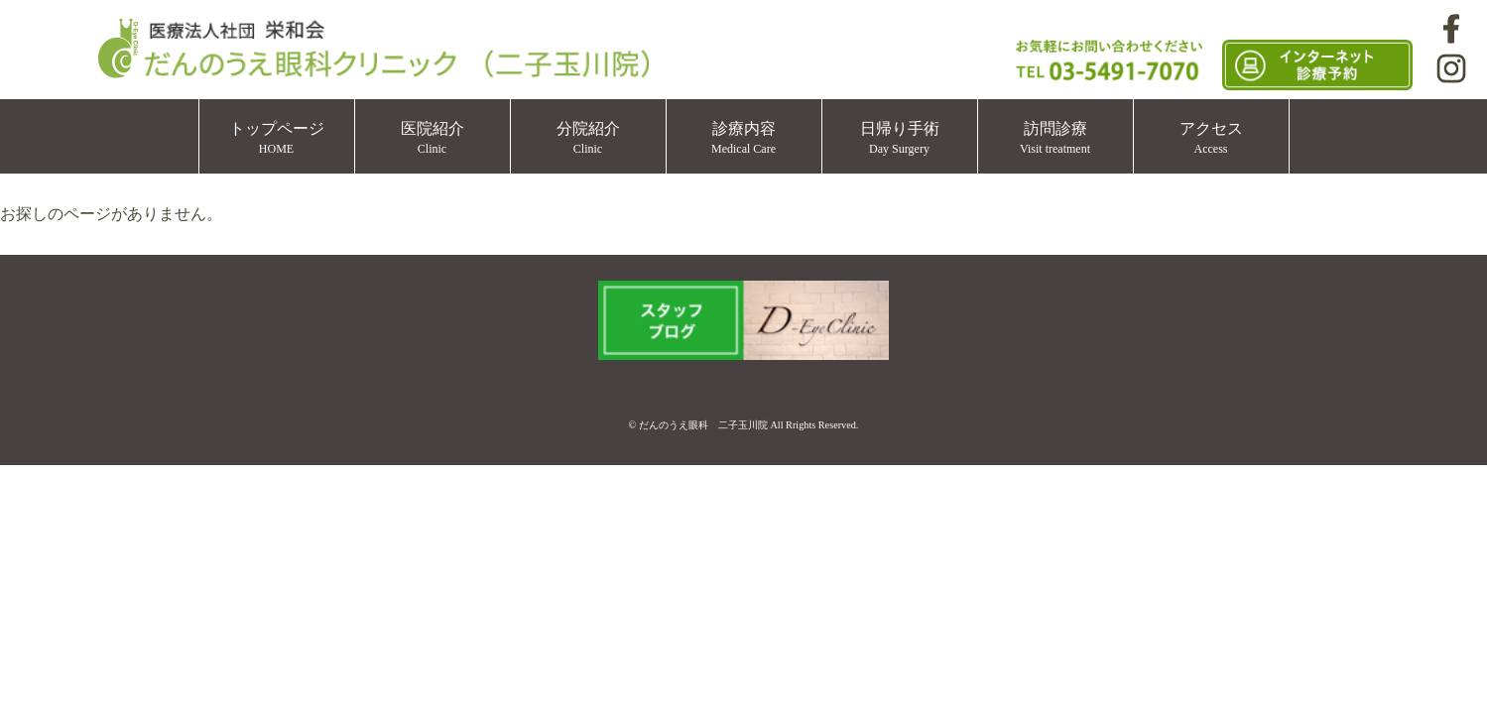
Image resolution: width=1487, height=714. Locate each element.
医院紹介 (432, 138)
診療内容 (743, 138)
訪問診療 (1055, 138)
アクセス (1211, 138)
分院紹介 (588, 138)
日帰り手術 (899, 138)
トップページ (276, 138)
